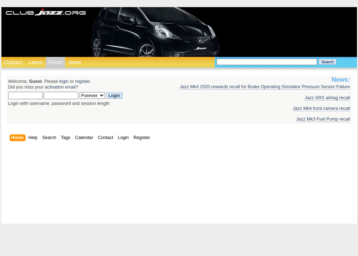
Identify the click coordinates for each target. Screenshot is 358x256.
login (64, 81)
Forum (55, 62)
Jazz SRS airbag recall (327, 97)
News (75, 62)
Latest (35, 62)
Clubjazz (13, 62)
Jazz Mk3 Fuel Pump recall (323, 119)
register (82, 81)
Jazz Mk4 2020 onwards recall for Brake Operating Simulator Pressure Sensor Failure (265, 86)
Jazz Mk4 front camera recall (321, 108)
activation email (60, 87)
